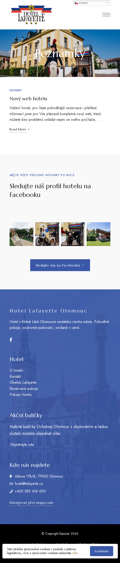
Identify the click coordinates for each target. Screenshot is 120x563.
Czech (81, 3)
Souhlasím (101, 551)
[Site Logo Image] (31, 15)
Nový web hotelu (28, 99)
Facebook (11, 340)
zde (75, 553)
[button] (60, 265)
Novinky (16, 90)
